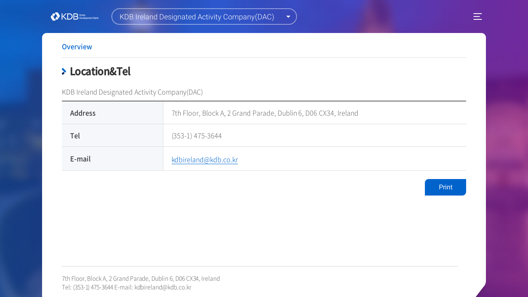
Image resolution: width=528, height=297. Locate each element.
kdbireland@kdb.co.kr (162, 287)
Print (446, 187)
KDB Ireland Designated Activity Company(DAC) (197, 16)
